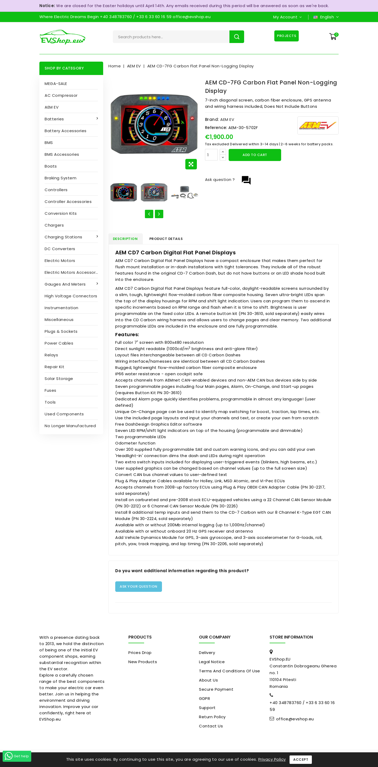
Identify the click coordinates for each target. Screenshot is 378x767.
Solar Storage (59, 378)
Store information (291, 638)
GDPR (204, 699)
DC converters (60, 248)
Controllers (56, 189)
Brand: (212, 119)
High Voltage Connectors (71, 296)
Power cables (59, 343)
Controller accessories (68, 201)
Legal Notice (212, 663)
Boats (51, 166)
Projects (286, 35)
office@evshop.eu (295, 720)
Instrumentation (61, 307)
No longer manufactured (70, 425)
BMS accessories (62, 154)
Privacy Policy (272, 759)
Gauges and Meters (66, 284)
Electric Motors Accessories (73, 272)
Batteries (55, 119)
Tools (50, 402)
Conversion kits (61, 213)
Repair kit (54, 366)
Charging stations (64, 237)
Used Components (64, 414)
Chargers (54, 225)
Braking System (60, 178)
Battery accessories (66, 130)
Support (207, 708)
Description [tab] (127, 239)
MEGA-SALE (56, 83)
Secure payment (216, 690)
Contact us (211, 727)
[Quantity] (211, 154)
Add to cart (255, 154)
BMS (49, 142)
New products (142, 663)
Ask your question (139, 587)
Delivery (207, 653)
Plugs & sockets (61, 331)
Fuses (50, 390)
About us (208, 681)
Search (236, 36)
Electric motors (60, 260)
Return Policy (212, 718)
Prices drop (140, 653)
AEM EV (52, 107)
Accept (300, 759)
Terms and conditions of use (229, 672)
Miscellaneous (59, 319)
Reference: (216, 127)
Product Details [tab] (171, 239)
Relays (51, 355)
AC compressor (61, 95)
